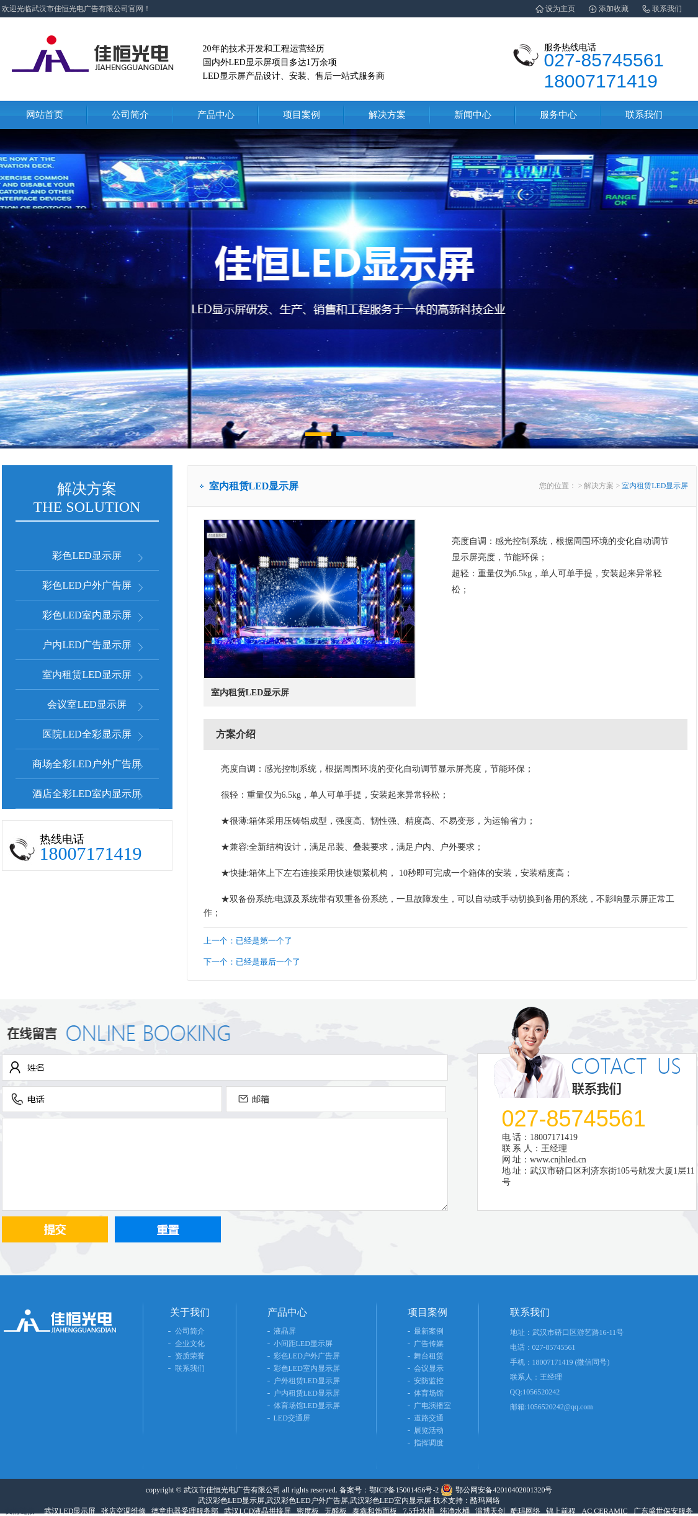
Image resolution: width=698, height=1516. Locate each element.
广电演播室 (432, 1405)
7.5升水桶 (418, 1511)
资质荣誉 (190, 1356)
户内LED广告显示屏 (86, 645)
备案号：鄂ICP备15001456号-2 (389, 1490)
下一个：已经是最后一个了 (252, 961)
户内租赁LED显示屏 (307, 1393)
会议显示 (429, 1368)
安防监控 (429, 1380)
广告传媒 (429, 1343)
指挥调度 (429, 1442)
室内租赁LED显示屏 (86, 674)
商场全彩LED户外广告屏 (86, 764)
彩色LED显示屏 (86, 555)
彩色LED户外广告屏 (86, 585)
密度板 (308, 1511)
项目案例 (301, 115)
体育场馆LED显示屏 (307, 1405)
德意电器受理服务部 (184, 1511)
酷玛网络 (525, 1511)
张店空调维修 (123, 1511)
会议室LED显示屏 (86, 704)
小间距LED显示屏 (303, 1343)
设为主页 (560, 8)
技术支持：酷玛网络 (466, 1500)
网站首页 (44, 115)
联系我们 (667, 8)
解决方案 (387, 115)
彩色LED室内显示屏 (86, 615)
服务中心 (558, 115)
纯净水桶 (455, 1511)
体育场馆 (429, 1393)
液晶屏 (285, 1331)
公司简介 (130, 115)
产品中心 (216, 115)
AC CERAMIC (604, 1511)
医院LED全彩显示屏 (86, 734)
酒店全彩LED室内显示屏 (86, 793)
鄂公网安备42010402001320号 (503, 1490)
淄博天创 (490, 1511)
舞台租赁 (429, 1356)
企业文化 (190, 1343)
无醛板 (335, 1511)
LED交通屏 (292, 1418)
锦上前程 (561, 1511)
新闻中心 (472, 115)
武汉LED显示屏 (70, 1511)
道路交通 (429, 1418)
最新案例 (429, 1331)
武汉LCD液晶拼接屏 (257, 1511)
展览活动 (429, 1430)
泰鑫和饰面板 (374, 1511)
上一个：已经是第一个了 (248, 940)
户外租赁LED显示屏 (307, 1380)
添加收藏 (614, 8)
